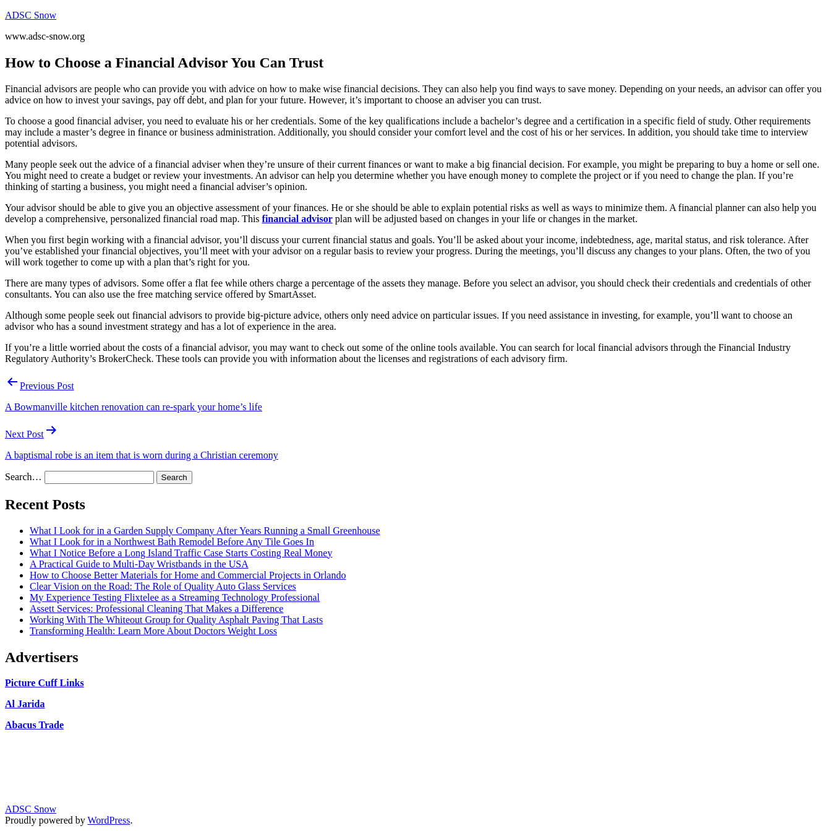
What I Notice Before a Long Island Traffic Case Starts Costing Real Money (181, 553)
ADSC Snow (30, 15)
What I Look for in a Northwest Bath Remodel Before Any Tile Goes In (172, 541)
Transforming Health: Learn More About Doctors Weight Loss (153, 631)
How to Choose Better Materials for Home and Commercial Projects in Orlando (188, 575)
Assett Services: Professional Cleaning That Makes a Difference (156, 608)
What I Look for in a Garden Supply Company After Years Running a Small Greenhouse (205, 530)
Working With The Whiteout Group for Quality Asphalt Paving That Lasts (176, 619)
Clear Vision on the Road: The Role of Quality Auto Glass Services (163, 586)
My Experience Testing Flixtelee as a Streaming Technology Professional (175, 597)
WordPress (108, 820)
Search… (23, 476)
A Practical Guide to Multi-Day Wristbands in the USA (139, 564)
